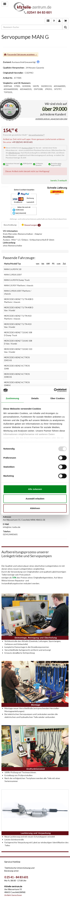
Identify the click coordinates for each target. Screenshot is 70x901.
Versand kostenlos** (37, 135)
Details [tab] (35, 398)
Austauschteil (27, 148)
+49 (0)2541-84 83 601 (22, 142)
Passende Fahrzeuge (16, 54)
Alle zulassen (35, 489)
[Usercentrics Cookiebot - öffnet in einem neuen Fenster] (54, 390)
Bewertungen (31, 224)
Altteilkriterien (14, 153)
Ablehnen (35, 508)
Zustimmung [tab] (12, 398)
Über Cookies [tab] (57, 398)
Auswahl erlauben (35, 498)
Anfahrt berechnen (13, 895)
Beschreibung (10, 225)
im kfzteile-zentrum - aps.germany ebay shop (51, 119)
